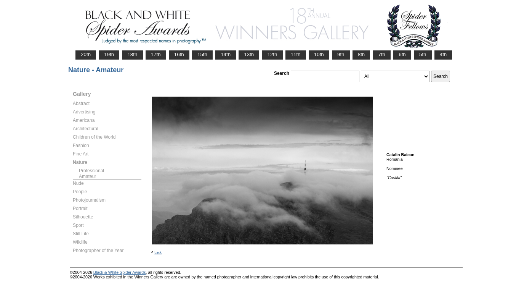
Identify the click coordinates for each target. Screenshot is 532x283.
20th (86, 54)
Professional (91, 170)
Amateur (87, 176)
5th (423, 54)
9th (341, 54)
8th (361, 54)
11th (296, 54)
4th (443, 54)
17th (156, 54)
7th (381, 54)
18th (132, 54)
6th (402, 54)
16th (179, 54)
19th (109, 54)
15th (202, 54)
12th (272, 54)
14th (225, 54)
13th (249, 54)
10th (319, 54)
